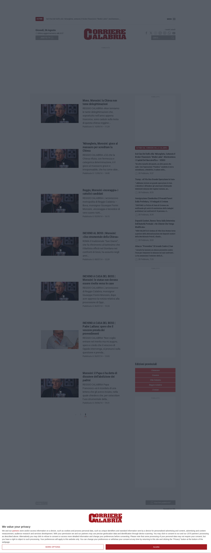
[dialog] (105, 531)
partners (15, 531)
